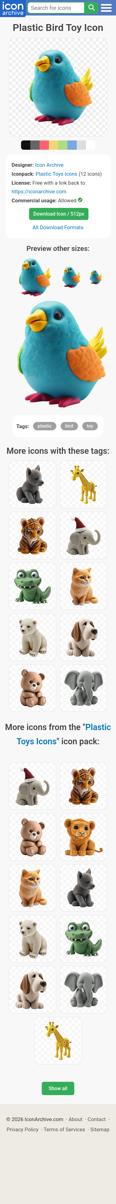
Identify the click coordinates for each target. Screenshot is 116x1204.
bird (69, 426)
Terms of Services (64, 1129)
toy (90, 426)
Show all (58, 1088)
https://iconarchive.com (39, 191)
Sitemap (100, 1129)
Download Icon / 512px (58, 214)
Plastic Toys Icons (56, 174)
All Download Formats (58, 227)
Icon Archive (49, 165)
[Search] (91, 8)
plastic (45, 426)
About (76, 1119)
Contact (97, 1119)
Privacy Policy (22, 1129)
